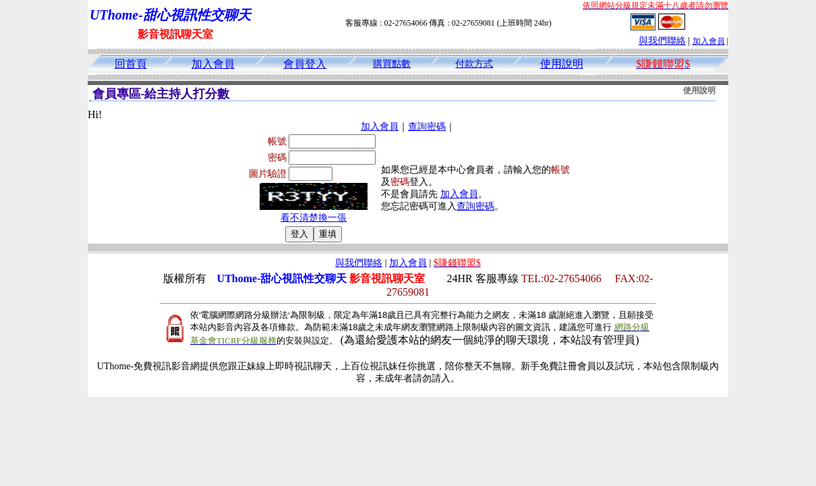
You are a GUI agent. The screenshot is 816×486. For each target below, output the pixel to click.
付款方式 (474, 64)
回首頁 (131, 64)
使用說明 (561, 64)
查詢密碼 (427, 127)
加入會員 (709, 41)
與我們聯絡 (662, 41)
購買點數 (392, 64)
